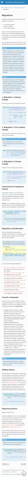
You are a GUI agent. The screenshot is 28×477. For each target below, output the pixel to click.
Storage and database (19, 7)
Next (23, 464)
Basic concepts (8, 7)
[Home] (2, 7)
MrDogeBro (18, 474)
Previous (6, 464)
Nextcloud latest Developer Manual (15, 2)
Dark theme (5, 474)
